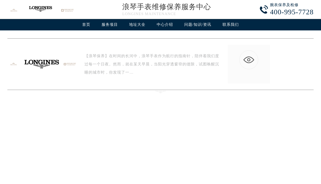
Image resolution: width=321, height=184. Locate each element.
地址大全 (137, 24)
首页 (86, 24)
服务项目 (110, 24)
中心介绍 (165, 24)
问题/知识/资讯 (197, 24)
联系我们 (231, 24)
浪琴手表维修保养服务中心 (166, 7)
